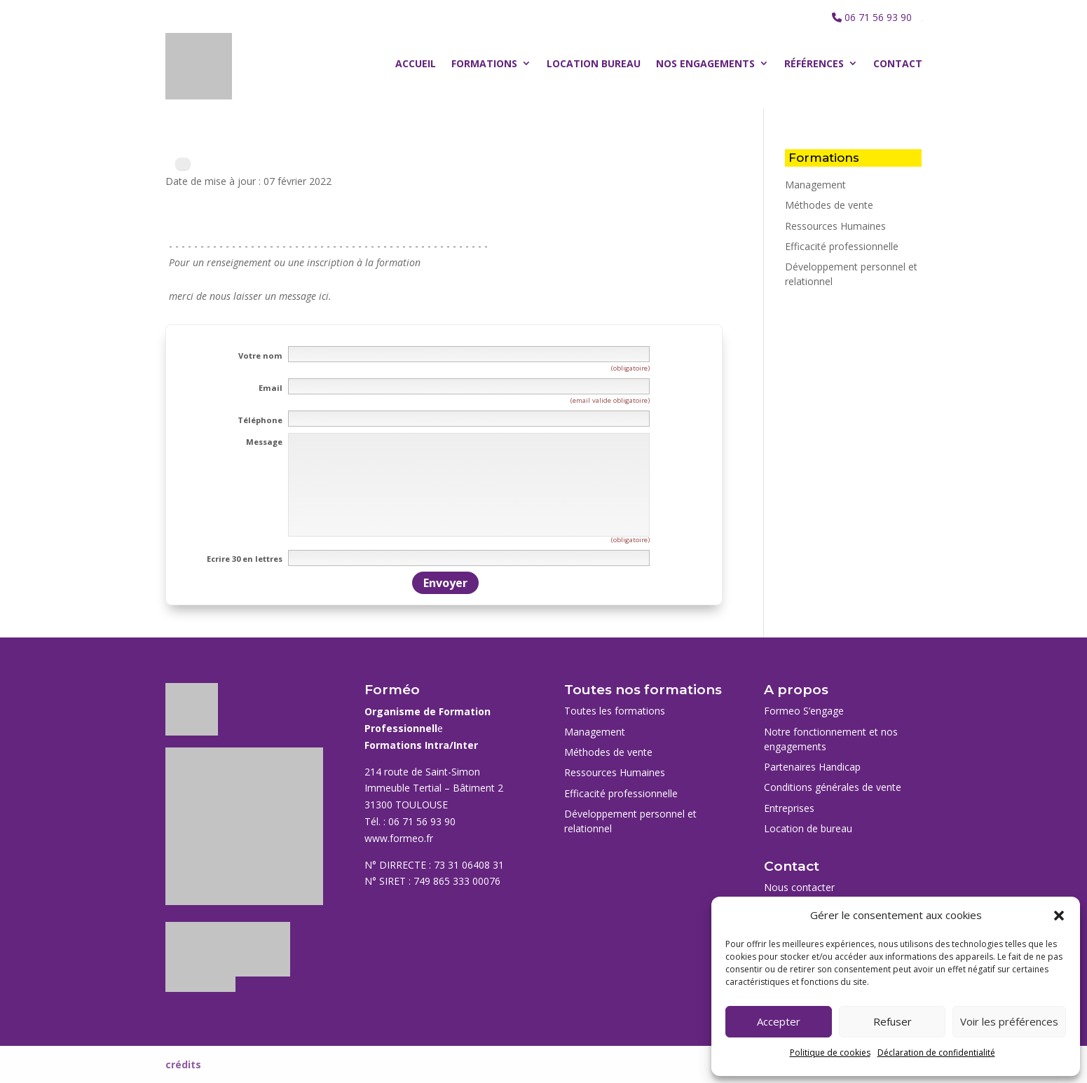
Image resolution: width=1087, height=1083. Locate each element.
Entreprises (789, 808)
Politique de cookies (830, 1052)
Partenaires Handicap (812, 766)
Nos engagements (705, 63)
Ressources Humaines (835, 226)
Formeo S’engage (804, 710)
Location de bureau (808, 828)
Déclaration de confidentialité (936, 1052)
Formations (484, 63)
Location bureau (594, 63)
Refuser (892, 1021)
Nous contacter (799, 887)
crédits (183, 1064)
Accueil (415, 63)
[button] (1059, 916)
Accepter (778, 1021)
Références (814, 63)
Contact (897, 63)
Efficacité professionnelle (841, 246)
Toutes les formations (614, 710)
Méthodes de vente (829, 205)
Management (815, 184)
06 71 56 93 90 (878, 17)
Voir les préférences (1009, 1021)
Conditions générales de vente (832, 787)
